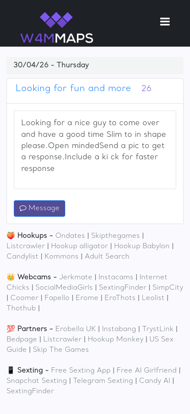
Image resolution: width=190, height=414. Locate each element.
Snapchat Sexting (36, 381)
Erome (87, 298)
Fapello (57, 298)
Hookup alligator (79, 246)
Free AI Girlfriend (147, 371)
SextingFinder (122, 288)
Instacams (115, 277)
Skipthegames (115, 236)
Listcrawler (25, 246)
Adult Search (107, 257)
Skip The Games (61, 350)
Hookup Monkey (115, 340)
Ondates (70, 236)
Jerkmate (75, 277)
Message (39, 208)
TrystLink (158, 329)
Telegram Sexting (103, 381)
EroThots (120, 298)
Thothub (21, 309)
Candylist (22, 257)
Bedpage (21, 340)
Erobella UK (75, 329)
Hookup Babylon (142, 246)
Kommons (61, 257)
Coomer (24, 298)
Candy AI (154, 381)
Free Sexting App (81, 371)
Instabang (119, 329)
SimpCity (167, 288)
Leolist (153, 298)
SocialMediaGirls (64, 288)
